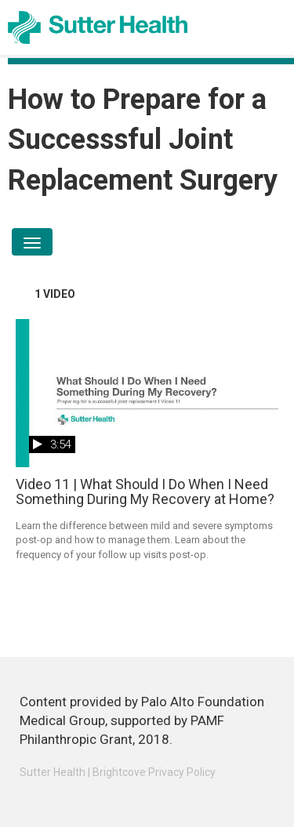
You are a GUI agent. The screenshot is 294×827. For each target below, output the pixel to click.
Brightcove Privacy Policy (154, 772)
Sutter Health (52, 772)
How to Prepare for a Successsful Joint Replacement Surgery (143, 140)
